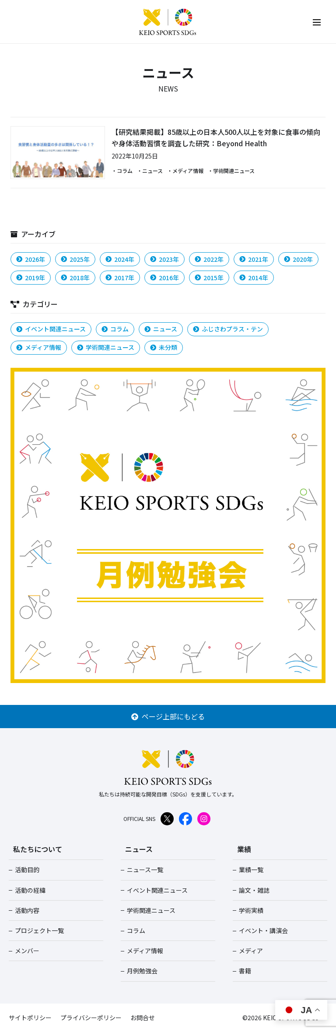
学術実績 (251, 910)
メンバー (27, 950)
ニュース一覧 (145, 869)
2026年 (30, 259)
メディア (251, 950)
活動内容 (27, 910)
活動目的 (27, 869)
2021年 (253, 259)
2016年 (164, 277)
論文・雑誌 (254, 890)
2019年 (30, 277)
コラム (115, 328)
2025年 (75, 259)
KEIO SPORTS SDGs (168, 22)
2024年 (119, 259)
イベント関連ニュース (51, 328)
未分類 (163, 347)
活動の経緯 (30, 890)
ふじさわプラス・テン (228, 328)
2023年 (164, 259)
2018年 (75, 277)
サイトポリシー (30, 1017)
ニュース (160, 328)
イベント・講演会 (263, 930)
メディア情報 (38, 347)
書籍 (245, 970)
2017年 (119, 277)
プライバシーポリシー (91, 1017)
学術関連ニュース (105, 347)
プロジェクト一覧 (39, 930)
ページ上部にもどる (168, 716)
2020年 (298, 259)
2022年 (209, 259)
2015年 (209, 277)
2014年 (253, 277)
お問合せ (142, 1017)
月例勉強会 (142, 970)
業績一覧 (251, 869)
